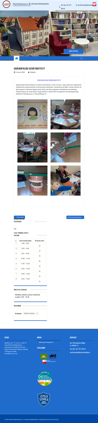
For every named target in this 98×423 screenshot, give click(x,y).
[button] (52, 33)
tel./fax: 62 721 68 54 (66, 7)
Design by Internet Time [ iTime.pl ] (50, 419)
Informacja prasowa (74, 217)
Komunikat (20, 217)
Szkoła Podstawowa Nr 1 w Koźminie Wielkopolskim (24, 419)
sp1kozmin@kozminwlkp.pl (87, 5)
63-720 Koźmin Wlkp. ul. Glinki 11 (78, 344)
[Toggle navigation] (81, 58)
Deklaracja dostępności (46, 342)
